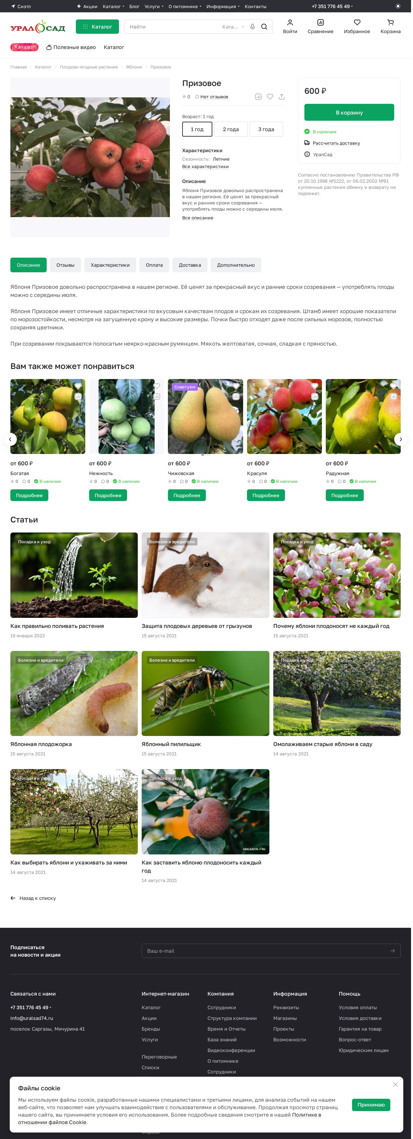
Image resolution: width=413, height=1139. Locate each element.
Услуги (150, 1039)
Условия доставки (360, 1018)
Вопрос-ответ (355, 1039)
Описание (28, 265)
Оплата (154, 265)
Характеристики (110, 265)
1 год (197, 129)
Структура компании (232, 1018)
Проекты (283, 1029)
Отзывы (65, 265)
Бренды (151, 1029)
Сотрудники (221, 1007)
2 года (231, 129)
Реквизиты (286, 1007)
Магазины (285, 1018)
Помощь (349, 993)
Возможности (289, 1039)
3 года (266, 129)
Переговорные (159, 1056)
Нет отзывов (211, 96)
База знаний (222, 1039)
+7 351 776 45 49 (331, 6)
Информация (290, 993)
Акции (149, 1018)
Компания (220, 993)
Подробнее (29, 495)
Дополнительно (236, 265)
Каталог (151, 1007)
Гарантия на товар (360, 1029)
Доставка (190, 265)
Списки (150, 1067)
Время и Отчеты (226, 1029)
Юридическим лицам (364, 1050)
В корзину (349, 112)
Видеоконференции (231, 1050)
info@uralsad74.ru (31, 1018)
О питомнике (223, 1061)
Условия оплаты (358, 1007)
